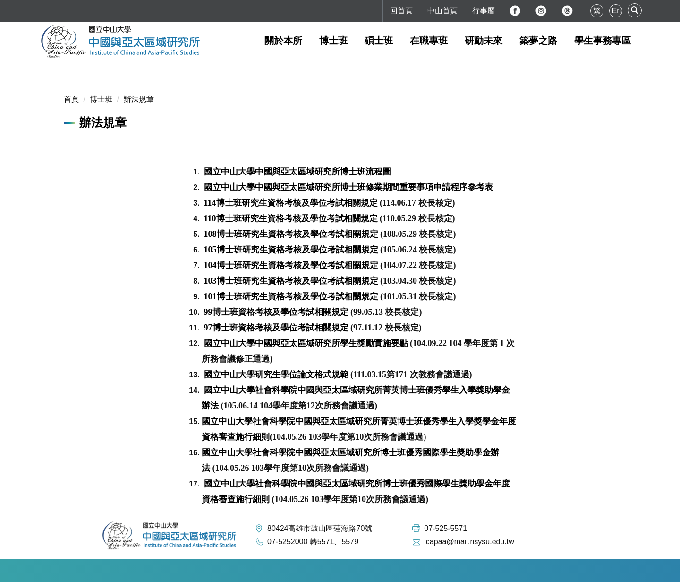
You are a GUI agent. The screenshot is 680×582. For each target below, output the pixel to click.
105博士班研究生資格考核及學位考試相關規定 (291, 249)
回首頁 (401, 11)
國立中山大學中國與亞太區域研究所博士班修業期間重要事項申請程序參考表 (348, 187)
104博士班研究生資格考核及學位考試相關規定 (291, 265)
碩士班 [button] (379, 40)
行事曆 (483, 11)
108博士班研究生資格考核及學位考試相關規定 (291, 234)
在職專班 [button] (429, 40)
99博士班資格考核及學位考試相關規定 (276, 312)
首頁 (71, 99)
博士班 (101, 99)
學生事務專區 (602, 40)
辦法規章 (139, 99)
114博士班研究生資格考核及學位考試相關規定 (292, 203)
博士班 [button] (333, 40)
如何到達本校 (238, 570)
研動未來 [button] (483, 40)
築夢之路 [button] (538, 40)
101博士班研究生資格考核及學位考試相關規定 (291, 296)
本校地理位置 (291, 570)
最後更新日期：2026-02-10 (367, 570)
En (616, 11)
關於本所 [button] (283, 40)
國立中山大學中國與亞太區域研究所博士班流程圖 (297, 171)
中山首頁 (442, 11)
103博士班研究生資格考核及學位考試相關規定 (291, 281)
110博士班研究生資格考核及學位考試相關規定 (291, 218)
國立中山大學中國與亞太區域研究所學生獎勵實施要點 (306, 343)
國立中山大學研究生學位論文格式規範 (276, 374)
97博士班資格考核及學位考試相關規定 (276, 327)
